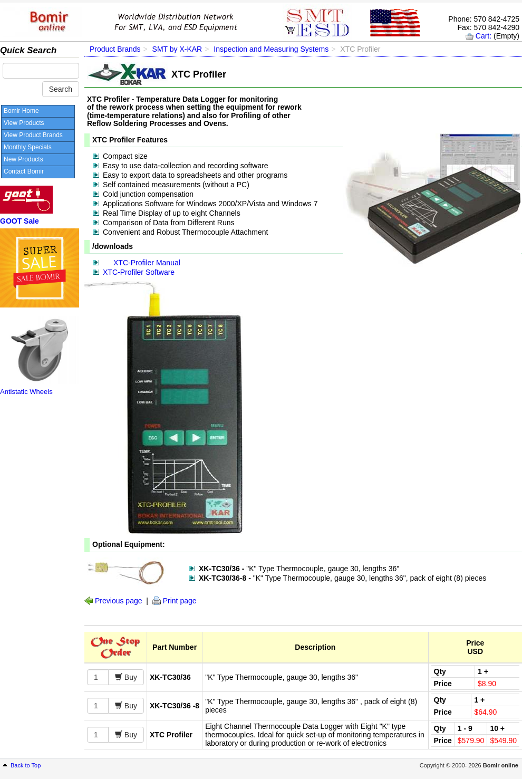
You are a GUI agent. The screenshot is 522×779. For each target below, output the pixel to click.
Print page (180, 601)
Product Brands (115, 49)
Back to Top (26, 765)
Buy (129, 677)
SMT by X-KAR (177, 49)
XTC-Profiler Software (139, 272)
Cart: (483, 36)
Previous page (118, 601)
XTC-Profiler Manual (146, 262)
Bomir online (500, 765)
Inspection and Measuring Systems (271, 49)
